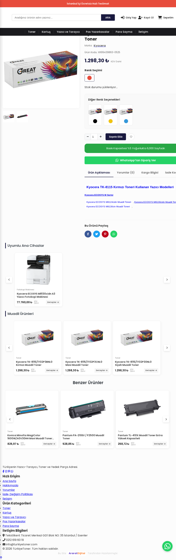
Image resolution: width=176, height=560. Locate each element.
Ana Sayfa (9, 481)
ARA (108, 17)
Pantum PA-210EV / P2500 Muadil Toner (83, 437)
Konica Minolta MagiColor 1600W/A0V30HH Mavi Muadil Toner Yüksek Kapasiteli (29, 438)
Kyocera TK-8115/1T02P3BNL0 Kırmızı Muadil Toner (34, 363)
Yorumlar (9, 490)
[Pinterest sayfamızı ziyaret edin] (9, 471)
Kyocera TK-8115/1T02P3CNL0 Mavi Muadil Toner (83, 363)
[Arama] (56, 17)
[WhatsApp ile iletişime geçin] (12, 471)
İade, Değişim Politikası (18, 494)
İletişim (143, 32)
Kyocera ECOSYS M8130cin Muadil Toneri (108, 206)
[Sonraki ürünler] (166, 419)
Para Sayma (124, 32)
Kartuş (46, 32)
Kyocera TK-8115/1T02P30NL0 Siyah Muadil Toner (133, 363)
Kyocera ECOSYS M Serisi (99, 195)
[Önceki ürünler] (10, 419)
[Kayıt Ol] (146, 17)
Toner (32, 32)
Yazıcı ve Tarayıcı (68, 32)
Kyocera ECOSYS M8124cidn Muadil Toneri (108, 202)
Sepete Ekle (116, 136)
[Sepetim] (165, 17)
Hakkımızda (10, 485)
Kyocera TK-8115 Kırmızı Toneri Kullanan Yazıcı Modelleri (130, 187)
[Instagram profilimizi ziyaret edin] (6, 471)
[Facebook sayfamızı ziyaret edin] (3, 471)
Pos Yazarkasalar (97, 32)
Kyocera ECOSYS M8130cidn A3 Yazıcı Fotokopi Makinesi (36, 295)
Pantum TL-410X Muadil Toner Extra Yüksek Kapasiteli (140, 437)
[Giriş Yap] (128, 17)
